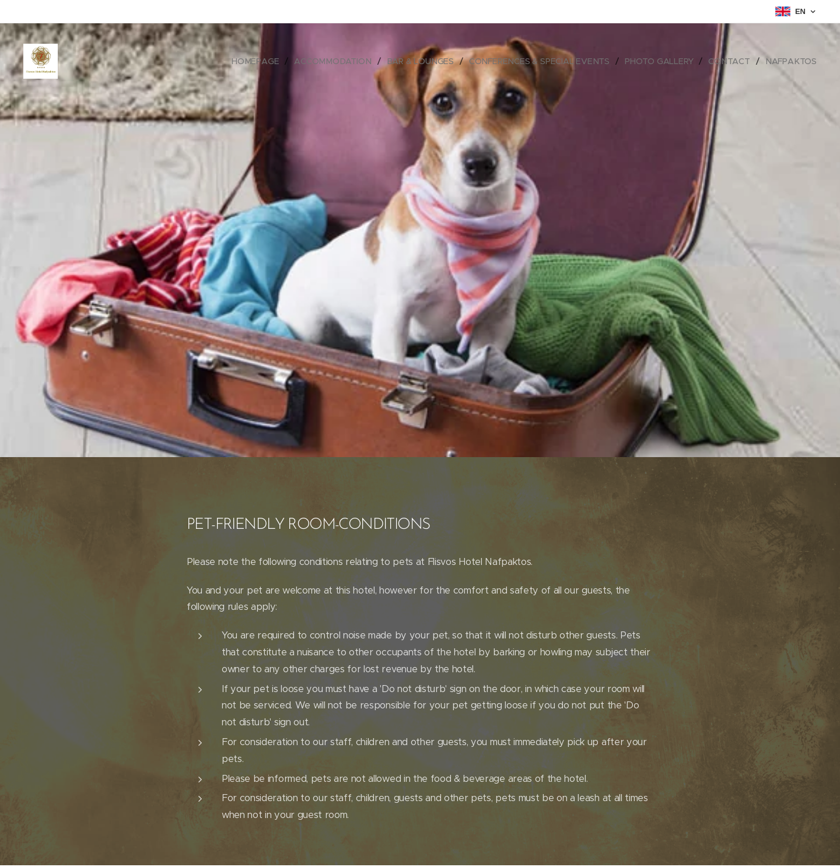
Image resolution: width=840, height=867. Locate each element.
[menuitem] (262, 61)
